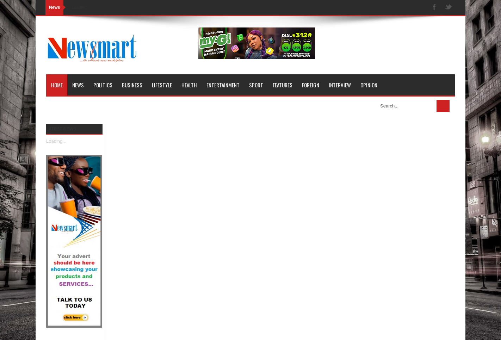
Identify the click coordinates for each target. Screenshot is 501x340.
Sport (256, 85)
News (78, 85)
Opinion (368, 85)
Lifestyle (162, 85)
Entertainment (223, 85)
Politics (102, 85)
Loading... (56, 141)
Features (282, 85)
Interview (340, 85)
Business (132, 85)
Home (57, 85)
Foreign (310, 85)
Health (189, 85)
